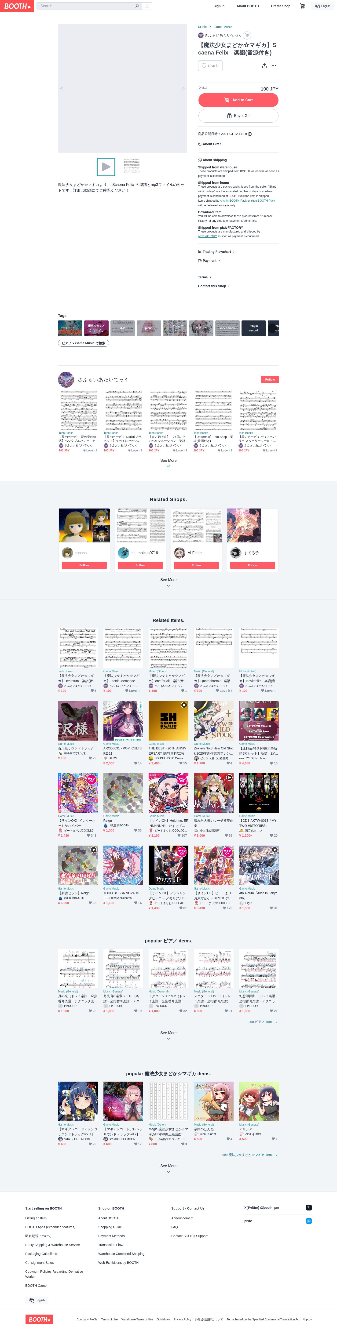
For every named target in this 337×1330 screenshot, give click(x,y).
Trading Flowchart (217, 252)
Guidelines (163, 1319)
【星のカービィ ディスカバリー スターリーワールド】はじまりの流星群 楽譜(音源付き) (257, 439)
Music (202, 27)
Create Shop (280, 6)
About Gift (211, 144)
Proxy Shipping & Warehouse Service (52, 1245)
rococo (81, 553)
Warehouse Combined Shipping (121, 1254)
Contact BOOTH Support (189, 1236)
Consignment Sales (39, 1263)
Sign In (219, 6)
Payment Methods (111, 1236)
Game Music (223, 27)
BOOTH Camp (36, 1285)
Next (183, 88)
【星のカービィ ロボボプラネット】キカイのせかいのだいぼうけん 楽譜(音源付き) (122, 439)
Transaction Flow (110, 1245)
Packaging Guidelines (41, 1254)
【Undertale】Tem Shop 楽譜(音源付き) (213, 439)
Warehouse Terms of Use (137, 1319)
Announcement (182, 1218)
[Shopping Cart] (303, 6)
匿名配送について (38, 1236)
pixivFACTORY (207, 236)
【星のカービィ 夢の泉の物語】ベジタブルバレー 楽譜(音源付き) (77, 439)
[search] (137, 6)
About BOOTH (248, 6)
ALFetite (195, 553)
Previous (62, 88)
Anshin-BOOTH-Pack (233, 200)
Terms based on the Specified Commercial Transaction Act (263, 1319)
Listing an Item (36, 1218)
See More (168, 584)
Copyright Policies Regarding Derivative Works (54, 1274)
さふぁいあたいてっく (103, 379)
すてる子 (251, 553)
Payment (209, 260)
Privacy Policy (182, 1319)
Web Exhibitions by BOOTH (118, 1263)
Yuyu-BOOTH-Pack (263, 200)
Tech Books (66, 433)
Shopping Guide (110, 1227)
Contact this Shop (212, 286)
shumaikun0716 (145, 553)
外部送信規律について (209, 1319)
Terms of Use (109, 1319)
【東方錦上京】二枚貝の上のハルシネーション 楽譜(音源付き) (167, 439)
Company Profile (87, 1319)
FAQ (174, 1227)
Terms (203, 277)
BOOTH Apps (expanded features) (50, 1227)
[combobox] (89, 6)
